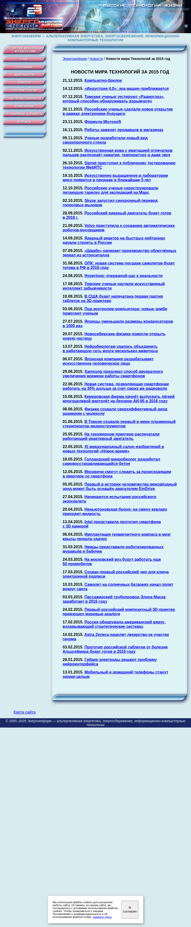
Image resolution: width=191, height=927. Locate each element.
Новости (96, 59)
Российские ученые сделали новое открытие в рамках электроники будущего (118, 111)
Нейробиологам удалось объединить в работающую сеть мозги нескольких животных (110, 348)
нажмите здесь (102, 916)
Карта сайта (24, 712)
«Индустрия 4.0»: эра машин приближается (126, 88)
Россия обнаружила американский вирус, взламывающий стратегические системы (114, 624)
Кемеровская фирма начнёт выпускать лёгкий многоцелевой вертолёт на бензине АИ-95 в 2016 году (119, 398)
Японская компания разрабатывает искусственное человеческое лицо (108, 361)
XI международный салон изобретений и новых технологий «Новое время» (113, 449)
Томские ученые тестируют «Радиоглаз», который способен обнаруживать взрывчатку (113, 99)
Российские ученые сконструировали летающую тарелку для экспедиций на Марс (110, 190)
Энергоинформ (75, 59)
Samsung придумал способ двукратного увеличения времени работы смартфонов (113, 373)
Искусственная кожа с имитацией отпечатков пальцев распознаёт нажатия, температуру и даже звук (118, 152)
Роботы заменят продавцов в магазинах (124, 130)
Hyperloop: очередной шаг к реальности (123, 276)
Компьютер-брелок (103, 80)
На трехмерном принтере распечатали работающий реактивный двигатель (111, 436)
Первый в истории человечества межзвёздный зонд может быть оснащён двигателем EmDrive (120, 486)
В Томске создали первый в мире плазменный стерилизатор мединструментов (119, 424)
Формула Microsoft (102, 122)
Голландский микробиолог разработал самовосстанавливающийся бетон (111, 461)
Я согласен (130, 909)
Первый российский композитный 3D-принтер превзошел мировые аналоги (119, 611)
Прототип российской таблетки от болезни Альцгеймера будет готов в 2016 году (115, 649)
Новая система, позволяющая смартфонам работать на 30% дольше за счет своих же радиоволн (116, 386)
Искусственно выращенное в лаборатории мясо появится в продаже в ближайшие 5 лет (115, 177)
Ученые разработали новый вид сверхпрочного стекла (105, 140)
